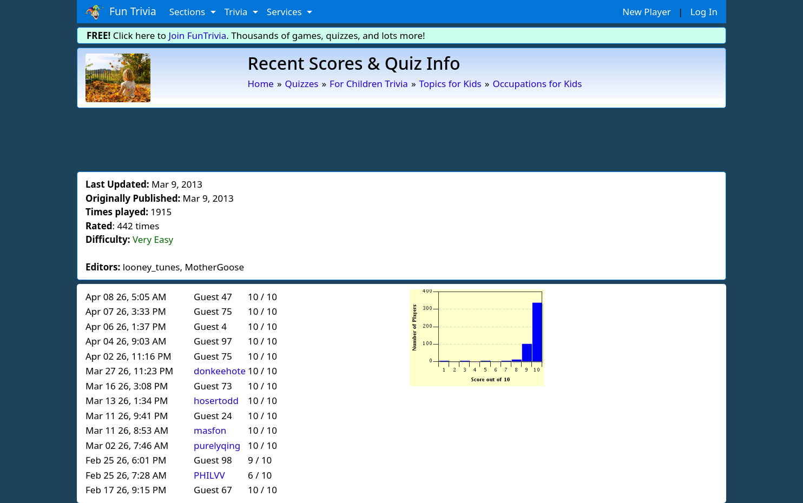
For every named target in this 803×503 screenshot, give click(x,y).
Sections (188, 11)
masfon (210, 430)
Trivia (237, 11)
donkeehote (220, 371)
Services (285, 11)
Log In (704, 11)
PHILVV (209, 475)
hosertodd (216, 400)
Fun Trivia (120, 12)
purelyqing (217, 445)
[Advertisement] (401, 138)
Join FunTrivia (198, 35)
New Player (646, 11)
